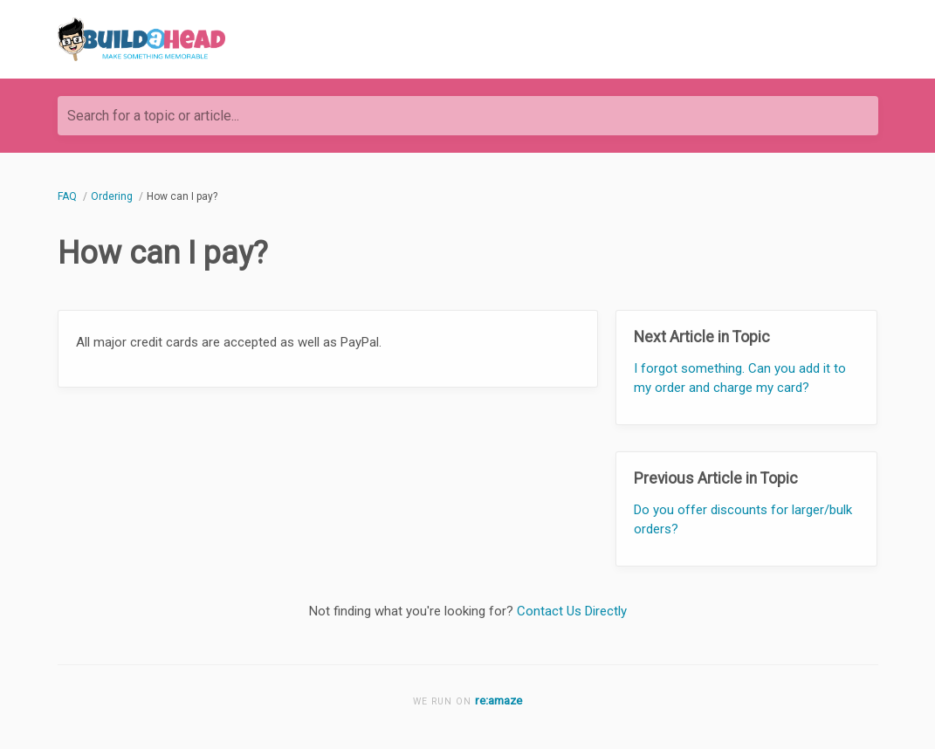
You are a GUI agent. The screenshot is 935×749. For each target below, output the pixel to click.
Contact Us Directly (572, 611)
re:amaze (498, 700)
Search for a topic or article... (153, 115)
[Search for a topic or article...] (468, 115)
